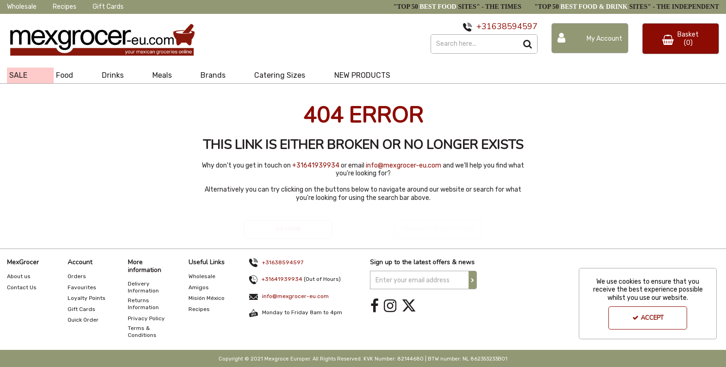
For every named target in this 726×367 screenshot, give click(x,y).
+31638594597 (282, 262)
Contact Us (22, 287)
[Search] (475, 44)
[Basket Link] (681, 39)
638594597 (515, 26)
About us (19, 276)
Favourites (82, 287)
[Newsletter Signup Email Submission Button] (473, 280)
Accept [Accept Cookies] (647, 318)
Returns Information (143, 304)
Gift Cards (108, 7)
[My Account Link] (590, 38)
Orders (77, 276)
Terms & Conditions (142, 331)
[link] (374, 305)
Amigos (198, 287)
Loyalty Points (87, 298)
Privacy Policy (146, 318)
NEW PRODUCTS (362, 75)
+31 (484, 26)
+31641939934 (315, 165)
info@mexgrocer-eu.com (403, 165)
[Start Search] (528, 44)
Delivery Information (143, 287)
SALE (18, 75)
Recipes (64, 7)
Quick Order (83, 320)
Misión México (206, 298)
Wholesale (22, 7)
